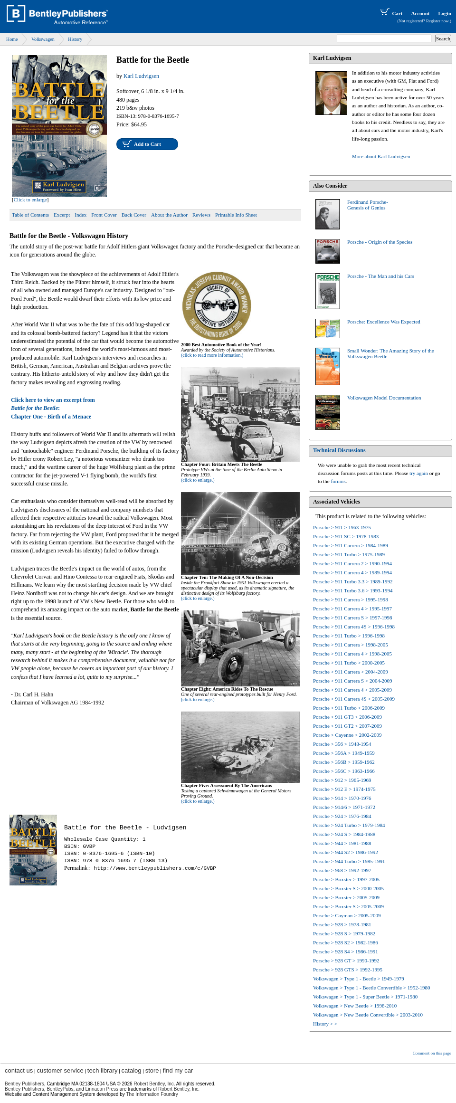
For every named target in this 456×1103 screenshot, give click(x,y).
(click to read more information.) (212, 355)
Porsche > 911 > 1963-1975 (342, 527)
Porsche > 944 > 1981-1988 (342, 843)
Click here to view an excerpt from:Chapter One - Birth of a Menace (53, 408)
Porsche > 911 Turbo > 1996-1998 (349, 635)
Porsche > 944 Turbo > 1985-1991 (349, 861)
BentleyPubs (60, 1089)
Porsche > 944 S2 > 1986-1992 (345, 852)
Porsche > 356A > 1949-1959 (344, 753)
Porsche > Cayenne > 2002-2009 (347, 735)
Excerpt (62, 215)
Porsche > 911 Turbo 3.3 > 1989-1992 (353, 581)
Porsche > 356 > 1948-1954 (342, 744)
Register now (437, 21)
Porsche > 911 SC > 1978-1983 (346, 536)
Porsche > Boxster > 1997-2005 (346, 879)
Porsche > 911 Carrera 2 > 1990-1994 (352, 563)
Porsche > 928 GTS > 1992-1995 (347, 969)
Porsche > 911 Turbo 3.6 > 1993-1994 (353, 590)
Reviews (201, 215)
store (152, 1070)
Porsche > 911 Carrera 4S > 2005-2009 (354, 699)
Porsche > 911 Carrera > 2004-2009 (350, 672)
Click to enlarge (30, 199)
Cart (390, 13)
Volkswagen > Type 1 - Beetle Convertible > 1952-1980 (371, 987)
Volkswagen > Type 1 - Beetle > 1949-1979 (358, 978)
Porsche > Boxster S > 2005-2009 (348, 906)
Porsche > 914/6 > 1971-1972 (344, 807)
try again (418, 473)
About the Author (169, 215)
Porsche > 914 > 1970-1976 (342, 798)
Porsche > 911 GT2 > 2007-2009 (347, 726)
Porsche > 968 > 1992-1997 (342, 870)
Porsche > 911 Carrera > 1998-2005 (350, 644)
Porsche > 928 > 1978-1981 (342, 924)
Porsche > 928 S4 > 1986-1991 (345, 951)
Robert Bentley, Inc (153, 1083)
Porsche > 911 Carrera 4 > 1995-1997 (352, 608)
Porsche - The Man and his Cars (380, 276)
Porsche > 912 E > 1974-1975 (344, 789)
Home (12, 39)
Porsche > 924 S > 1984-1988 (344, 834)
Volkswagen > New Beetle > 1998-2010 (355, 1005)
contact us (19, 1070)
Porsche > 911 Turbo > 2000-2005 (349, 663)
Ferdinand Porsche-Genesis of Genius (367, 204)
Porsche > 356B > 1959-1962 (344, 762)
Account (420, 13)
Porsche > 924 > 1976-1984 (342, 816)
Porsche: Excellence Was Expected (383, 321)
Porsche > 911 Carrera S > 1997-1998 (352, 617)
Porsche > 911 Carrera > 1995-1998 (350, 599)
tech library (102, 1070)
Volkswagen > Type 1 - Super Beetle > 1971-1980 (365, 996)
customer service (60, 1070)
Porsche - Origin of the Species (379, 242)
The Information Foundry (152, 1094)
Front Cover (103, 215)
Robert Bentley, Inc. (179, 1089)
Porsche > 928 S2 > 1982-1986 (345, 942)
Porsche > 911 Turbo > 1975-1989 (349, 554)
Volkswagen (43, 39)
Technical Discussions (339, 450)
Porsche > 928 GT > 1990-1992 (346, 960)
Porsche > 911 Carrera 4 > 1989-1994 (352, 572)
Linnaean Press (102, 1089)
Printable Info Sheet (236, 215)
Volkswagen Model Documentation (384, 397)
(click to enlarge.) (198, 480)
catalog (132, 1070)
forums (338, 481)
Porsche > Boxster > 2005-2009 (346, 897)
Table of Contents (30, 215)
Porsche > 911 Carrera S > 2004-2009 (352, 681)
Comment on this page (432, 1053)
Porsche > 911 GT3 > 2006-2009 (347, 717)
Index (80, 215)
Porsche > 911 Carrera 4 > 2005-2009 (352, 690)
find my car (178, 1070)
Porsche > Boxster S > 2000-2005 (348, 888)
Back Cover (134, 215)
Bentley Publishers (24, 1083)
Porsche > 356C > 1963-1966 (344, 771)
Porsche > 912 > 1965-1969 (342, 780)
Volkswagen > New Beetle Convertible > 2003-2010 (368, 1014)
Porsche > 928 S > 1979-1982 (344, 933)
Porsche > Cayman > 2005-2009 (347, 915)
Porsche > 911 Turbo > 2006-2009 (349, 708)
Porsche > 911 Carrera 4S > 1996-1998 (354, 626)
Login (444, 13)
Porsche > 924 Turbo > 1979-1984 (349, 825)
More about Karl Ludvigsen (381, 156)
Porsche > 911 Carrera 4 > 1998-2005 (352, 653)
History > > (325, 1024)
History (75, 39)
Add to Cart (147, 144)
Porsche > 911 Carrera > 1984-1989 (350, 545)
